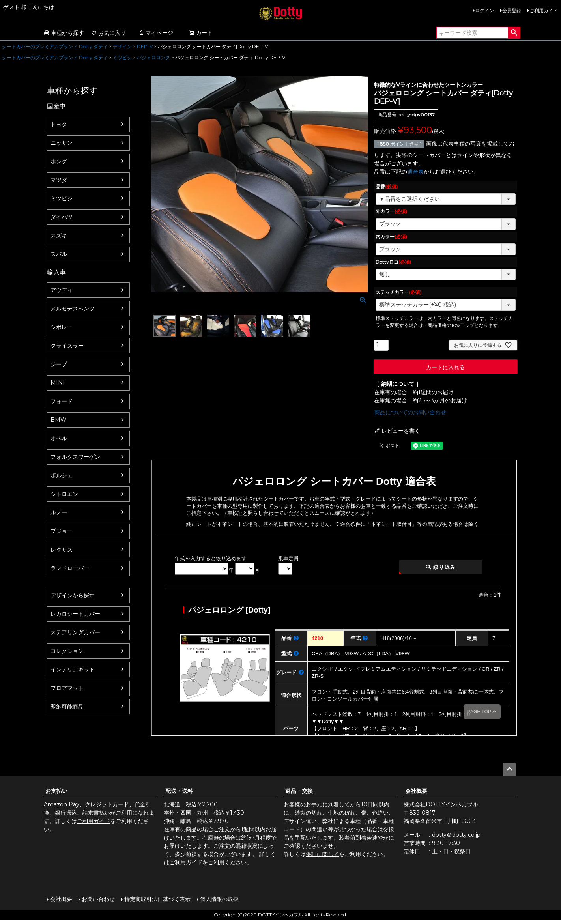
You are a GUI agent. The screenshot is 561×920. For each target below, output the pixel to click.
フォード (61, 401)
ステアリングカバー (75, 632)
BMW (58, 419)
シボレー (61, 327)
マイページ (155, 32)
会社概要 (416, 791)
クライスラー (67, 345)
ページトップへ (509, 769)
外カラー (391, 211)
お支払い (56, 791)
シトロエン (64, 493)
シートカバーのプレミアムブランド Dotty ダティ (55, 46)
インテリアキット (72, 669)
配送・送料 (179, 791)
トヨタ (58, 124)
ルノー (58, 512)
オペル (58, 438)
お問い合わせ (98, 899)
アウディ (61, 290)
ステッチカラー (398, 292)
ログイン (484, 10)
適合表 (415, 171)
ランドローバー (69, 568)
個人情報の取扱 (219, 899)
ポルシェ (61, 475)
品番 (387, 186)
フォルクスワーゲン (75, 456)
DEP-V (145, 46)
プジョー (61, 531)
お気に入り (108, 32)
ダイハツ (61, 217)
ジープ (58, 364)
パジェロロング (153, 57)
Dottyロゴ (393, 262)
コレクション (67, 650)
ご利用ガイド (543, 10)
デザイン (122, 46)
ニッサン (61, 142)
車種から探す (64, 32)
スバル (58, 254)
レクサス (61, 549)
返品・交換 (299, 791)
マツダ (58, 179)
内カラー (391, 236)
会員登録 (511, 10)
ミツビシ (122, 57)
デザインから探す (72, 595)
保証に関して (322, 854)
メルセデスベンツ (72, 308)
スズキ (58, 235)
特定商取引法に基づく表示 (157, 899)
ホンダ (58, 161)
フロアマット (67, 688)
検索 (514, 32)
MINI (57, 382)
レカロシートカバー (75, 613)
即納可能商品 (67, 706)
